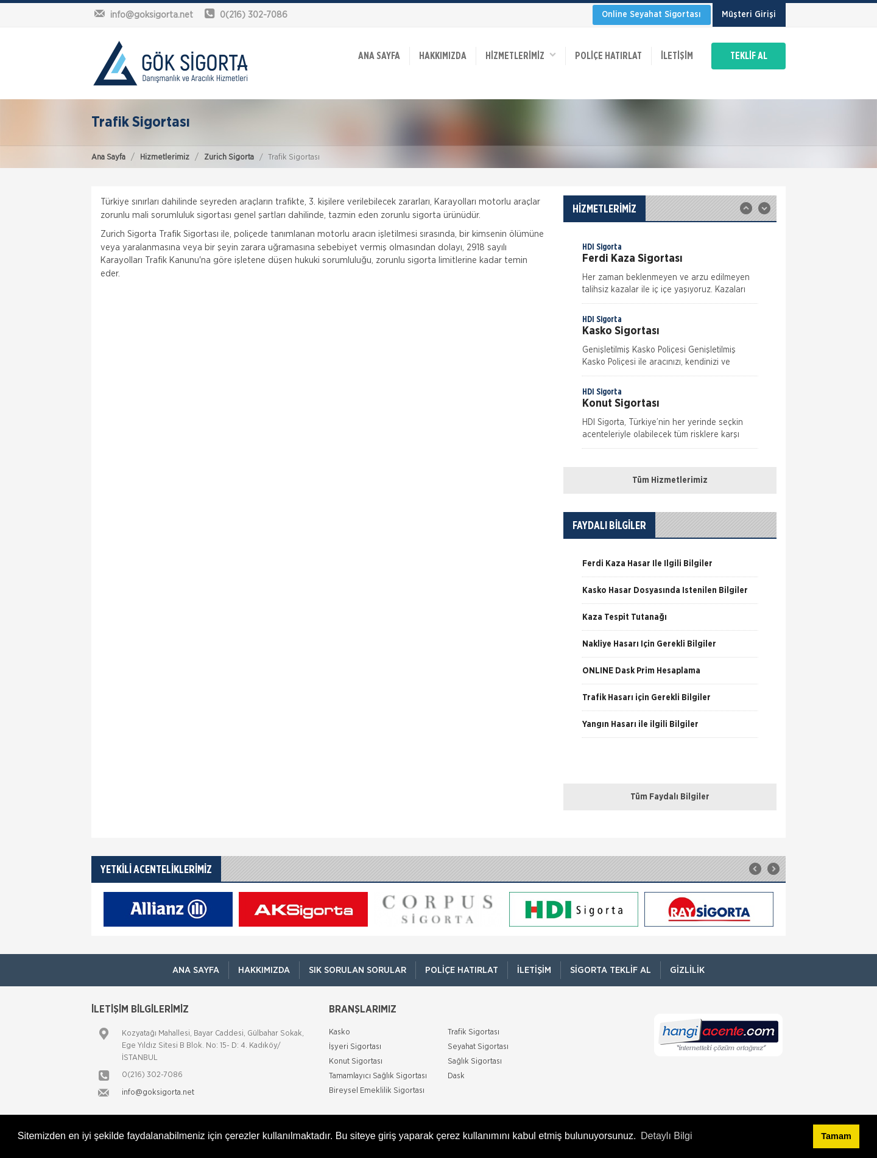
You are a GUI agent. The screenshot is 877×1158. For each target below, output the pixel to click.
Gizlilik (687, 970)
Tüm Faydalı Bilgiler (670, 797)
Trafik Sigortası (473, 1032)
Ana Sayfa (108, 157)
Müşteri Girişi (749, 14)
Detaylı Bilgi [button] (666, 1136)
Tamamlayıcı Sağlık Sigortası (378, 1076)
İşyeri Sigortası (355, 1047)
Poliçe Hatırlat (608, 56)
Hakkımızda (443, 56)
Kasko (339, 1032)
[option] (670, 272)
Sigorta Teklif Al (610, 970)
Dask (456, 1076)
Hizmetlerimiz (164, 157)
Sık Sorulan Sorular (357, 970)
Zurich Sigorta (229, 157)
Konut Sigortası (355, 1061)
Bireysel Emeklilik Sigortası (376, 1091)
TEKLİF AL (748, 56)
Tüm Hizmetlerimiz (670, 480)
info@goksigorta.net (158, 1093)
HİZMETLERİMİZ (520, 55)
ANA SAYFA (379, 56)
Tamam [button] (836, 1136)
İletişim (677, 56)
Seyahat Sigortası (478, 1047)
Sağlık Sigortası (475, 1061)
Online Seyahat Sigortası (651, 14)
